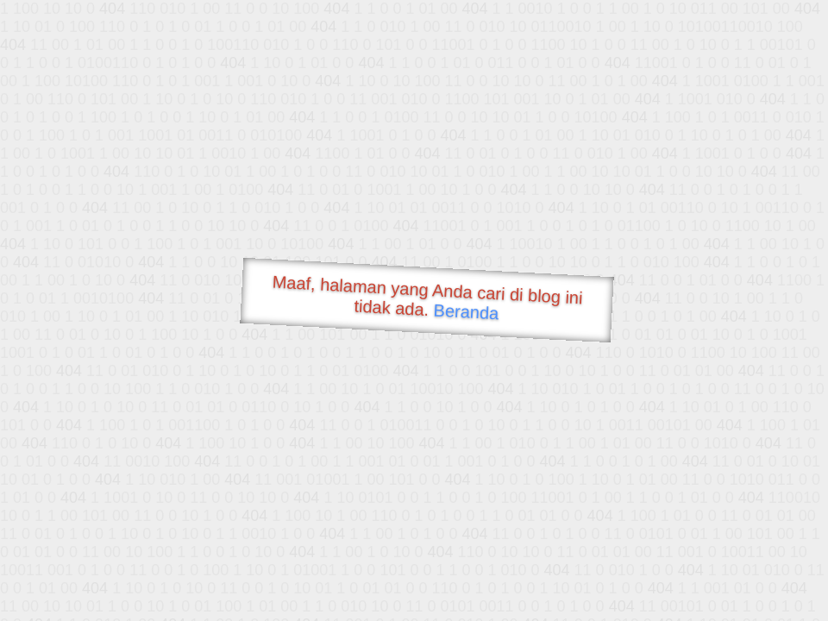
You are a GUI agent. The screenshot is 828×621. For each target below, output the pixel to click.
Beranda (466, 311)
